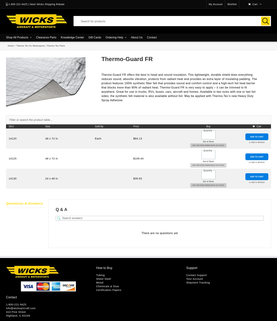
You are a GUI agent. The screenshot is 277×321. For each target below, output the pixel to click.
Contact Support (196, 275)
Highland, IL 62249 (18, 315)
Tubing (100, 275)
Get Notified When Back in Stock (208, 145)
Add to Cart (257, 137)
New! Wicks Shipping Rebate (47, 4)
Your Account (194, 278)
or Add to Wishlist (257, 142)
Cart (259, 126)
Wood (99, 282)
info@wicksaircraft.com (21, 308)
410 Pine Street (16, 311)
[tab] (25, 203)
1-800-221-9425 (18, 4)
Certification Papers (108, 289)
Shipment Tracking (198, 282)
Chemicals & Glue (107, 286)
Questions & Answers (24, 203)
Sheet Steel (103, 278)
